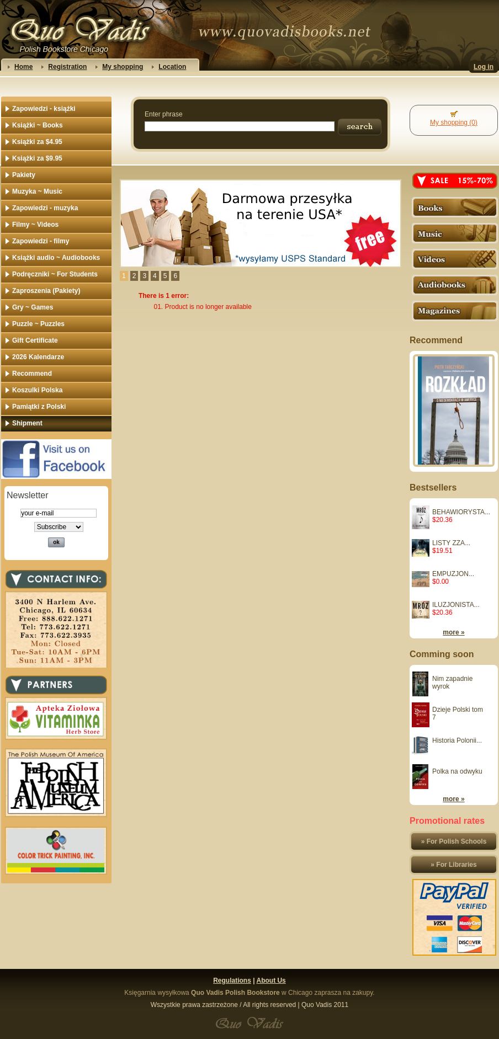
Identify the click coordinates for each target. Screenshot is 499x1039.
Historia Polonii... (457, 740)
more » (453, 632)
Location (172, 67)
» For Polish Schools (454, 841)
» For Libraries (453, 865)
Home (23, 67)
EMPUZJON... (453, 574)
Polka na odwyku (457, 771)
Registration (67, 67)
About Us (270, 980)
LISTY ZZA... (451, 543)
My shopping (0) (453, 122)
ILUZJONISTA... (456, 605)
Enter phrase (164, 114)
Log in (483, 67)
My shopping (122, 67)
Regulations (232, 980)
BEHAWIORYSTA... (461, 512)
